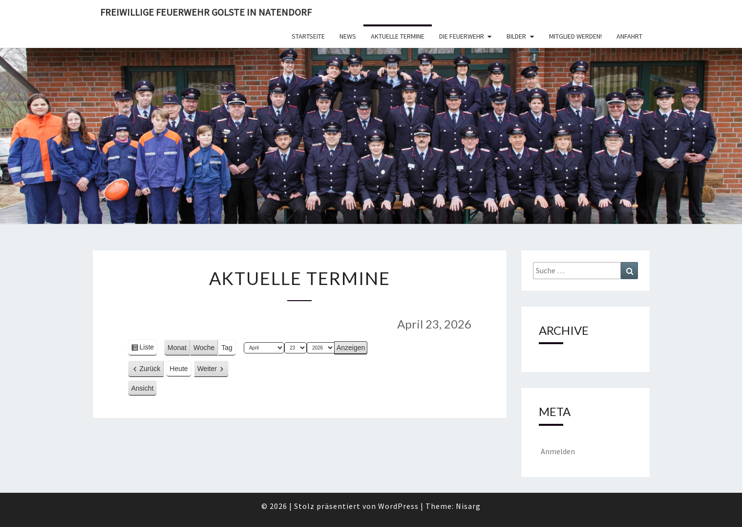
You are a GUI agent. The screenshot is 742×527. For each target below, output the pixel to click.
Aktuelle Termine (397, 36)
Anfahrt (629, 36)
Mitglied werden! (575, 36)
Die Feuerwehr (461, 36)
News (347, 36)
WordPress (398, 506)
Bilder (516, 36)
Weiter (207, 369)
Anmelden (558, 451)
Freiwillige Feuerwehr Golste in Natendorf (206, 12)
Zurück (150, 369)
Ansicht (144, 389)
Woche (203, 347)
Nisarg (468, 506)
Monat (177, 347)
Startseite (308, 36)
